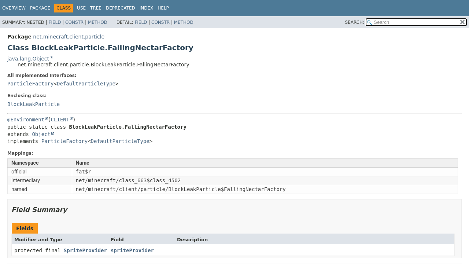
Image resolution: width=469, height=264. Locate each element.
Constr (74, 22)
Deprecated (120, 8)
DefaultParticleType (86, 84)
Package (40, 8)
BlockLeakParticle (33, 104)
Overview (14, 8)
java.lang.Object (28, 59)
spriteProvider (132, 250)
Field (54, 22)
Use (81, 8)
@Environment (25, 119)
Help (163, 8)
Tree (95, 8)
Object (41, 134)
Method (97, 22)
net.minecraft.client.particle (68, 37)
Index (147, 8)
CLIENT (60, 119)
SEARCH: (355, 22)
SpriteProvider (85, 250)
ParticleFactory (30, 84)
